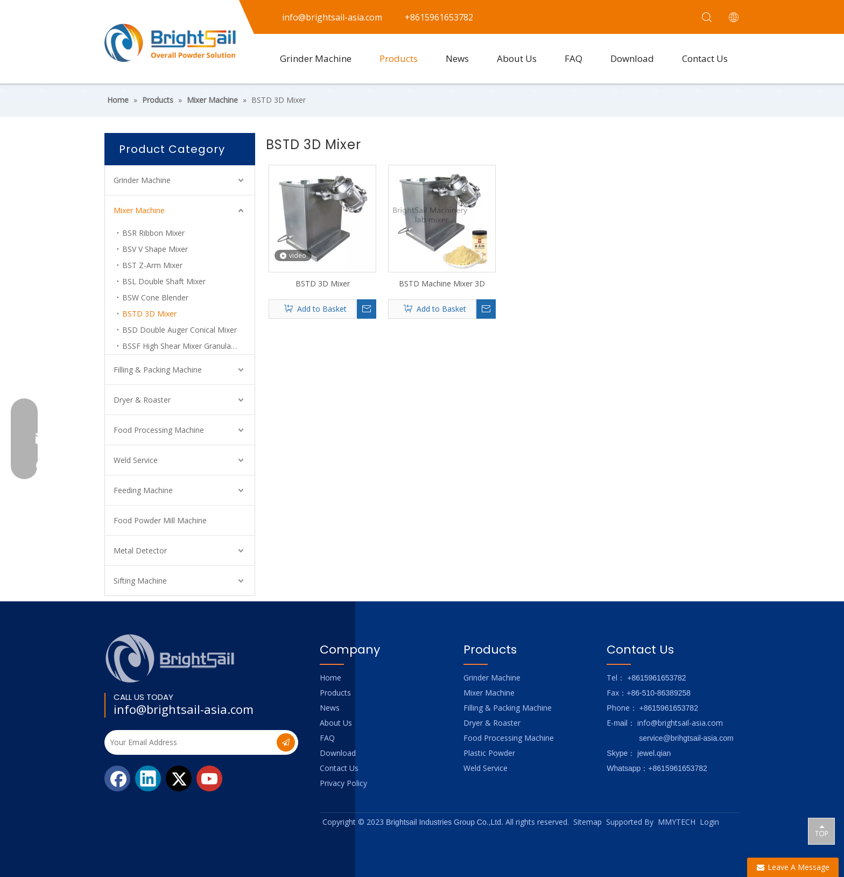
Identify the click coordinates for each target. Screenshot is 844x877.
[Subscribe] (286, 742)
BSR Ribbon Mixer (153, 233)
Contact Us (705, 58)
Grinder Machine (315, 58)
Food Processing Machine (159, 430)
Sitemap (587, 822)
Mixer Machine (139, 210)
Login (709, 822)
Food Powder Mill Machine (160, 520)
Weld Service (136, 460)
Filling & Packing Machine (158, 369)
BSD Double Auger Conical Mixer (179, 330)
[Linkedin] (148, 778)
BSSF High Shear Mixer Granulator (181, 346)
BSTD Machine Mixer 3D (442, 283)
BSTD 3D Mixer (149, 313)
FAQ (573, 58)
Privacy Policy (343, 783)
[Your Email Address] (189, 742)
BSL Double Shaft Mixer (164, 281)
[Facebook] (117, 778)
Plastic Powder (489, 753)
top (821, 831)
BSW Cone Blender (155, 297)
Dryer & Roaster (142, 400)
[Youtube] (209, 778)
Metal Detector (140, 550)
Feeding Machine (143, 490)
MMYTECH (676, 822)
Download (632, 58)
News (457, 58)
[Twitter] (179, 778)
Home (330, 677)
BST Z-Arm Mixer (152, 265)
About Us (517, 58)
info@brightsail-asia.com (184, 709)
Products (398, 58)
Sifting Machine (140, 581)
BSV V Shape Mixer (155, 249)
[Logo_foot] (170, 658)
